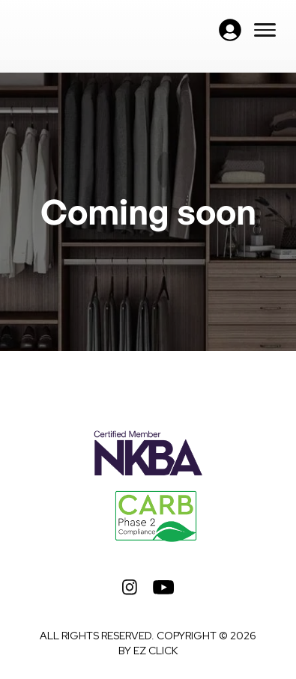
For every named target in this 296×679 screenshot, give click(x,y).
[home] (87, 29)
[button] (230, 29)
